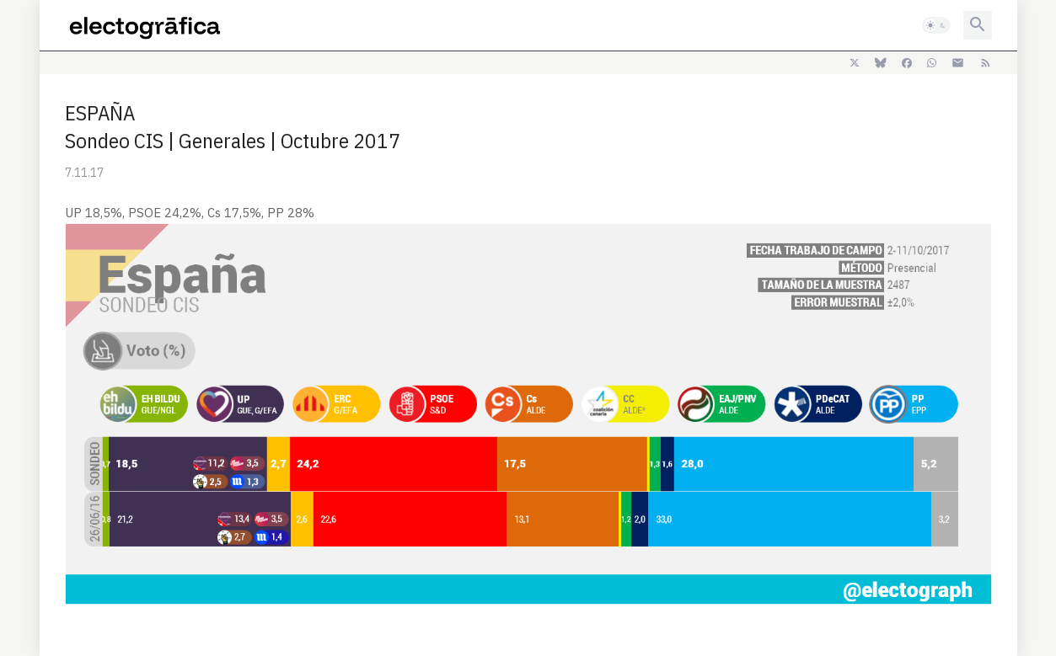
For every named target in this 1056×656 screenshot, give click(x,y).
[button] (936, 25)
